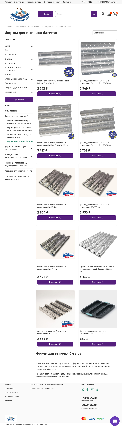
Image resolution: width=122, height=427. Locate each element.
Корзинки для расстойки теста (18, 171)
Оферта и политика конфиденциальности (46, 384)
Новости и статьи (34, 2)
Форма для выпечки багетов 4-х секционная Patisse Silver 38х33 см (52, 144)
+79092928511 (89, 405)
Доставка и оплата (52, 2)
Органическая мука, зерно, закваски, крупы (17, 177)
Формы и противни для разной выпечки (15, 148)
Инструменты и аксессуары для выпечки (16, 156)
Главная (8, 26)
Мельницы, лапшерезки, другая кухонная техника (16, 164)
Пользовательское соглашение (41, 388)
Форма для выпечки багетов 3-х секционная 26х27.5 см (51, 332)
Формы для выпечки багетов (20, 141)
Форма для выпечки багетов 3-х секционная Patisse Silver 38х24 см (95, 144)
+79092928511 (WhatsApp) (106, 2)
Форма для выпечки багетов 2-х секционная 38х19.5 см (51, 268)
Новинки (9, 105)
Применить (19, 99)
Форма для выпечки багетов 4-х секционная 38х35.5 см (51, 206)
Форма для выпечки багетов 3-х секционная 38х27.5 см (94, 206)
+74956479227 (86, 2)
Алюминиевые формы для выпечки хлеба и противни (19, 122)
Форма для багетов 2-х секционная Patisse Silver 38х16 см (53, 82)
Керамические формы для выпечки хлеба (19, 135)
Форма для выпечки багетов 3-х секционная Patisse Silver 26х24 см (95, 82)
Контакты (67, 2)
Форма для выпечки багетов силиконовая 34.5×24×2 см (93, 332)
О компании (19, 2)
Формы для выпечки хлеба (28, 26)
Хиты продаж (11, 111)
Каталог (8, 2)
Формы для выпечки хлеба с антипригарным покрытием (19, 129)
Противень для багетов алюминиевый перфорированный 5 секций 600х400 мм (97, 269)
